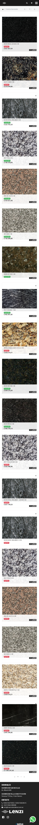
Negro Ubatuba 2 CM (9, 386)
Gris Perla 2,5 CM (9, 578)
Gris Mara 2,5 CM (8, 654)
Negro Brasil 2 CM (9, 424)
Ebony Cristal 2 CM (9, 728)
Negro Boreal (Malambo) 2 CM (12, 120)
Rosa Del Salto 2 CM (9, 196)
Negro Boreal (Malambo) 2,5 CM (13, 540)
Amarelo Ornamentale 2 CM (11, 690)
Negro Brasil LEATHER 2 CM (11, 44)
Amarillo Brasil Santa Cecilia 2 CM (14, 348)
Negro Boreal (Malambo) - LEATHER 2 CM (15, 500)
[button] (35, 9)
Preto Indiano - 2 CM (9, 310)
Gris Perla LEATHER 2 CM (10, 462)
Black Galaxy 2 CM (9, 766)
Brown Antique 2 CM (9, 274)
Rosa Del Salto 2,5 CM (10, 616)
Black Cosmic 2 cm (9, 82)
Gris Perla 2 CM (8, 158)
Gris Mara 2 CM (8, 234)
